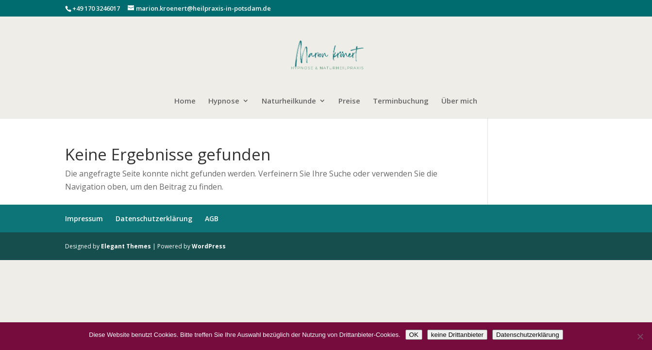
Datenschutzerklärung (154, 218)
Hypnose (223, 101)
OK (413, 334)
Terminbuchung (401, 101)
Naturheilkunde (289, 101)
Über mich (459, 101)
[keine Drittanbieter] (640, 336)
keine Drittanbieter (457, 334)
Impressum (84, 218)
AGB (211, 218)
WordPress (209, 246)
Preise (349, 101)
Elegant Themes (126, 246)
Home (185, 101)
